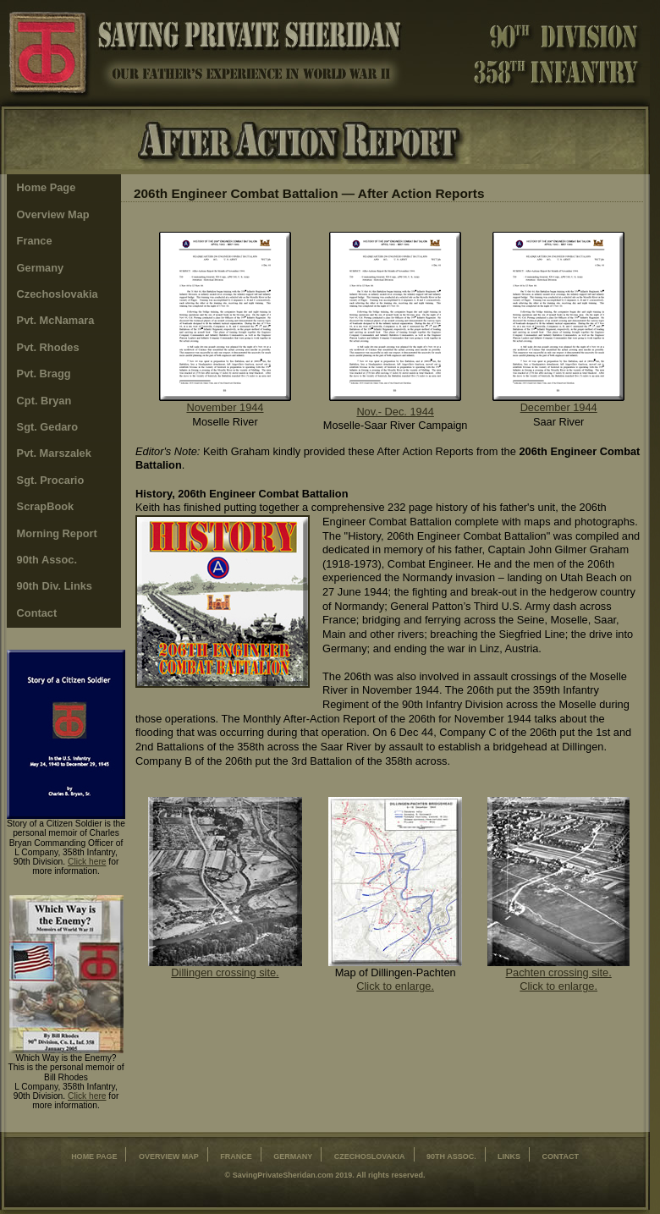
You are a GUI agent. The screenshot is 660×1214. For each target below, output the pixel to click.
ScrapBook (45, 506)
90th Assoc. (47, 559)
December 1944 (558, 407)
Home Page (46, 187)
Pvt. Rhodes (48, 347)
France (34, 240)
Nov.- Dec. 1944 (395, 411)
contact (560, 1156)
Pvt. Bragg (44, 373)
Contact (37, 613)
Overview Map (53, 214)
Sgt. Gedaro (48, 426)
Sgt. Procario (51, 480)
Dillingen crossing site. (224, 972)
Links (509, 1156)
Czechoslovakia (57, 294)
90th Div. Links (54, 586)
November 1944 (224, 407)
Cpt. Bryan (44, 400)
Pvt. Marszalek (54, 453)
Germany (40, 267)
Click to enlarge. (395, 986)
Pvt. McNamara (56, 320)
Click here (87, 861)
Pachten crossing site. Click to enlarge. (559, 979)
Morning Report (57, 533)
